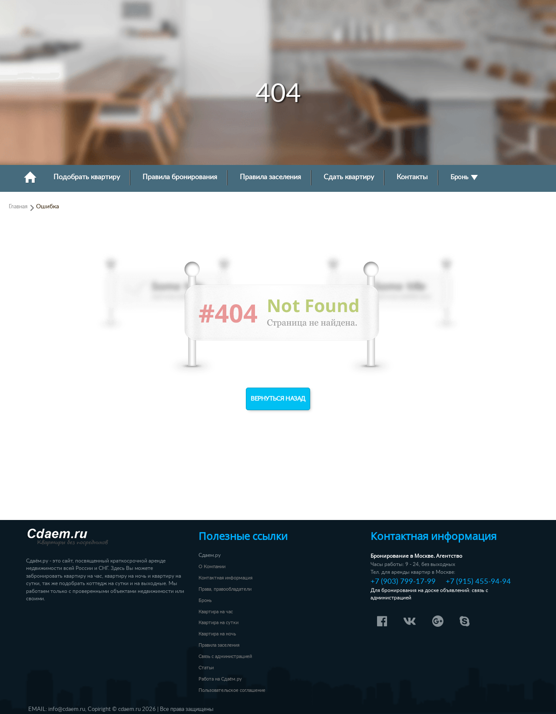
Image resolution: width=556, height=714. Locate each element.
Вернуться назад (278, 399)
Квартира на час (216, 611)
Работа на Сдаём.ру (220, 679)
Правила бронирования (179, 177)
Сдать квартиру (349, 177)
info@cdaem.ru (66, 709)
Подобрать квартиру (86, 177)
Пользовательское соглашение (232, 690)
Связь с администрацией (225, 656)
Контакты (412, 177)
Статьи (206, 667)
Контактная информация (225, 578)
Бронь (464, 177)
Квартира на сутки (218, 622)
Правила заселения (270, 177)
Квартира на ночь (217, 634)
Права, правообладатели (225, 589)
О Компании (212, 566)
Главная (18, 207)
